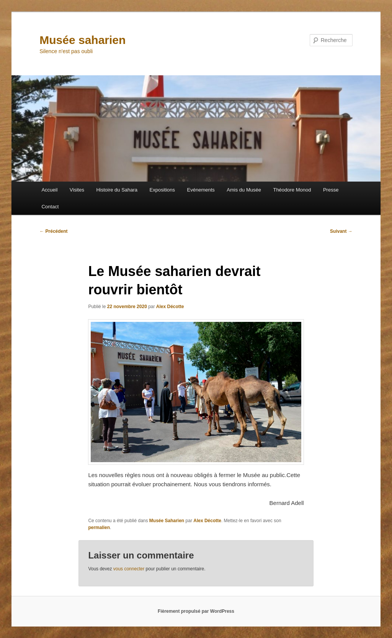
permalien (99, 527)
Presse (330, 190)
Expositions (162, 190)
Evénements (201, 190)
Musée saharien (82, 40)
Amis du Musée (244, 190)
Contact (50, 206)
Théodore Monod (292, 190)
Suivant (341, 231)
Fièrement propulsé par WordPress (196, 611)
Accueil (49, 190)
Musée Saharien (166, 520)
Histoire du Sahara (116, 190)
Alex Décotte (170, 306)
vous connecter (128, 568)
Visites (77, 190)
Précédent (53, 231)
